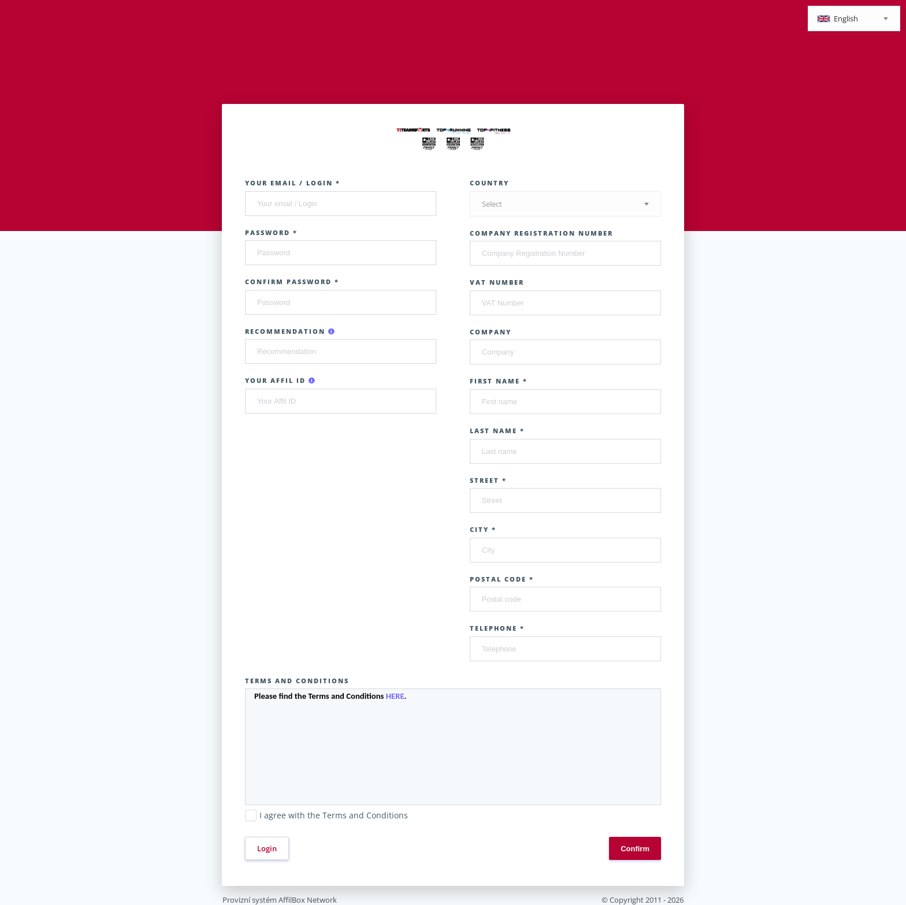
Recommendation (290, 331)
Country (489, 182)
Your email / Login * (292, 182)
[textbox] (854, 19)
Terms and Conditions (297, 680)
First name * (499, 381)
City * (483, 529)
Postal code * (502, 579)
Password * (271, 232)
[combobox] (854, 18)
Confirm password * (292, 281)
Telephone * (497, 628)
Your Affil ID (280, 380)
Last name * (497, 430)
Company (490, 331)
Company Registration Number (541, 233)
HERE (395, 696)
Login (267, 848)
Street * (488, 480)
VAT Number (497, 282)
